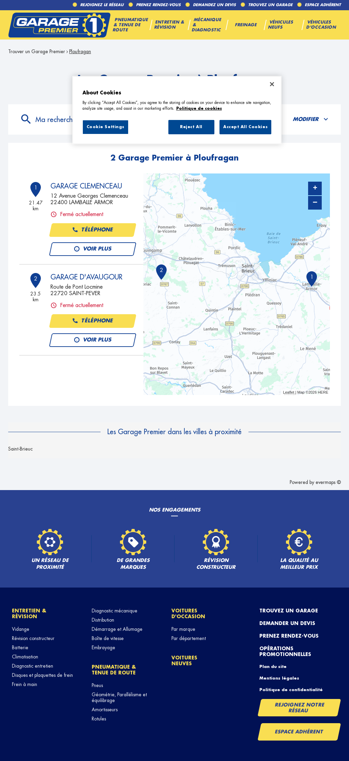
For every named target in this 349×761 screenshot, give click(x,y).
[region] (177, 110)
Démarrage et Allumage (117, 629)
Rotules (99, 718)
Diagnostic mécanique (114, 610)
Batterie (20, 647)
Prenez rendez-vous (289, 636)
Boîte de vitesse (108, 638)
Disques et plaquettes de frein (42, 675)
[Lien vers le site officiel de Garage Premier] (59, 24)
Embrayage (103, 647)
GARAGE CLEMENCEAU (86, 186)
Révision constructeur (33, 638)
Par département (188, 638)
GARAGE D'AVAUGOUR (86, 277)
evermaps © (328, 482)
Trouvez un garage (288, 610)
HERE (323, 392)
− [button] (315, 202)
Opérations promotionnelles (285, 651)
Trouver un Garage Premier (36, 51)
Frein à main (24, 684)
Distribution (103, 620)
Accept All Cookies (245, 127)
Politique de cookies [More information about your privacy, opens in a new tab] (199, 108)
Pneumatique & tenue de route (114, 670)
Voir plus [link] (92, 249)
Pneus (97, 685)
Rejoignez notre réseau (299, 707)
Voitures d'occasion (188, 613)
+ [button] (315, 188)
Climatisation (25, 656)
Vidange (20, 629)
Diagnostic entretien (32, 666)
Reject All (191, 127)
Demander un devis (287, 623)
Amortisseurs (105, 709)
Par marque (183, 629)
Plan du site (273, 667)
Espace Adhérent (299, 731)
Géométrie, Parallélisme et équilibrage (119, 697)
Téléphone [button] (93, 230)
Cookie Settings (106, 127)
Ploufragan (80, 51)
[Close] (271, 84)
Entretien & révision (29, 613)
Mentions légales (279, 678)
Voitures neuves (184, 660)
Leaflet (288, 392)
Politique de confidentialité (291, 690)
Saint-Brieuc (20, 448)
